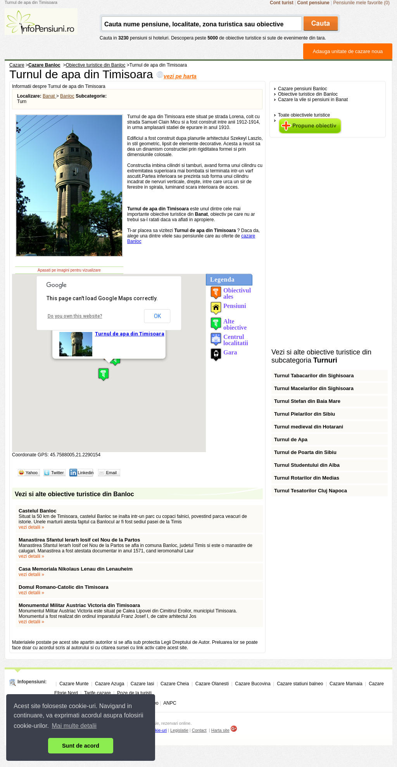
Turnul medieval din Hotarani (308, 427)
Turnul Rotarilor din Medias (306, 478)
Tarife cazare (97, 693)
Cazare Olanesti (212, 683)
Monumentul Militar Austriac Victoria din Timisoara (79, 605)
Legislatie (179, 730)
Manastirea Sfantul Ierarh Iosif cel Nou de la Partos (79, 540)
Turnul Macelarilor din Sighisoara (314, 388)
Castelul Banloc (38, 511)
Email (111, 472)
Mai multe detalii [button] (74, 725)
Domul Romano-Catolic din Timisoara (64, 587)
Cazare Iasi (142, 683)
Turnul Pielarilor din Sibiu (304, 414)
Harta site (220, 730)
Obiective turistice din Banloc (308, 94)
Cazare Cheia (175, 683)
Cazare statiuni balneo (300, 683)
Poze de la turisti (134, 693)
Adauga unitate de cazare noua (348, 51)
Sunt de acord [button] (80, 746)
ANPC (169, 703)
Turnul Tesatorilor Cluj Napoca (310, 491)
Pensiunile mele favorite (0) (361, 2)
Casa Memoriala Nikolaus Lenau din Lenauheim (76, 569)
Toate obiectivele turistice (304, 115)
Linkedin (85, 472)
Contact (199, 730)
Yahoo (32, 472)
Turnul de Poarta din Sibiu (305, 452)
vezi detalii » (31, 527)
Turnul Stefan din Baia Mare (307, 401)
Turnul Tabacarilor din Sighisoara (314, 375)
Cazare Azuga (109, 683)
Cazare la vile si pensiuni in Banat (313, 99)
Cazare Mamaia (346, 683)
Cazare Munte (73, 683)
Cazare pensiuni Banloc (302, 88)
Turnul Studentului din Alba (307, 465)
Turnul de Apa (290, 439)
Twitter (57, 472)
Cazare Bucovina (252, 683)
